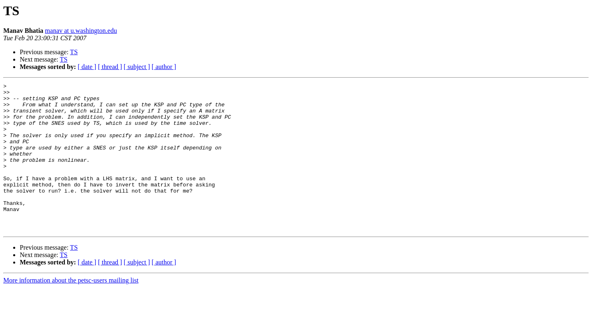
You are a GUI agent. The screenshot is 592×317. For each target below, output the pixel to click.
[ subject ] (137, 66)
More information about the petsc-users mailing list (71, 309)
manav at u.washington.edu (81, 30)
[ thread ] (110, 66)
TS (74, 51)
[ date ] (87, 66)
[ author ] (164, 66)
